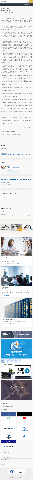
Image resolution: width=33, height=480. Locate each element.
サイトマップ (3, 466)
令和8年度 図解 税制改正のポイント (13, 167)
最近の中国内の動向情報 (5, 182)
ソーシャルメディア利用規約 (6, 457)
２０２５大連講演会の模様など (6, 184)
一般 (1, 8)
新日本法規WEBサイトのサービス (8, 406)
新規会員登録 (26, 4)
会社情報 (2, 464)
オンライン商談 (19, 263)
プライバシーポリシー (5, 452)
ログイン (30, 4)
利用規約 (2, 450)
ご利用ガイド (5, 403)
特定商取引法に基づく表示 (5, 459)
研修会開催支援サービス (6, 295)
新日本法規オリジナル (5, 197)
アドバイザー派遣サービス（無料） (8, 263)
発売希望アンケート (5, 324)
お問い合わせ (5, 409)
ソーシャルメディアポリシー (6, 454)
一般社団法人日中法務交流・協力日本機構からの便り (16, 179)
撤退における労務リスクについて (6, 185)
